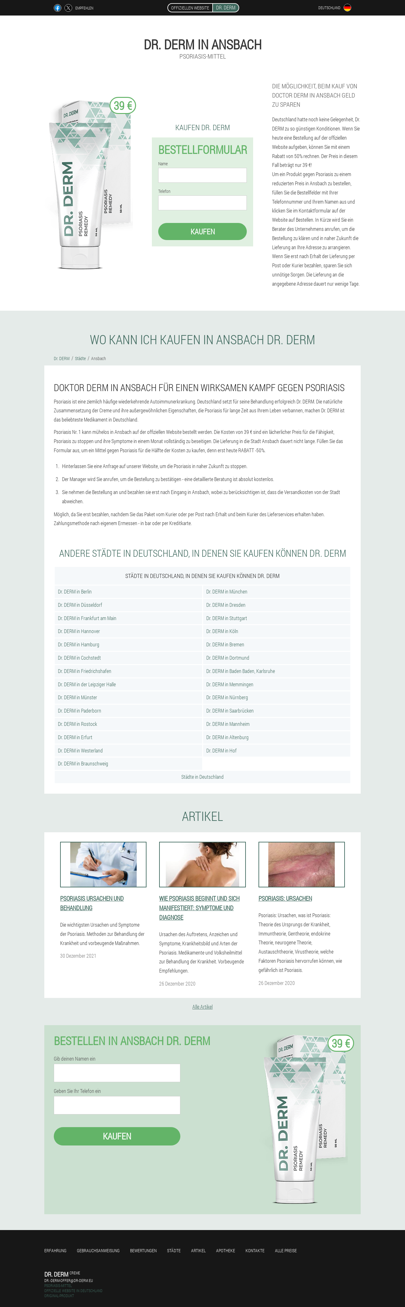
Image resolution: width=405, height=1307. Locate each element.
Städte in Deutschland (202, 776)
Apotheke (225, 1250)
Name (163, 164)
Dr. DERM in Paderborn (79, 710)
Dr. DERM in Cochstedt (79, 657)
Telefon (164, 191)
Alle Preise (286, 1250)
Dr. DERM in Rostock (77, 723)
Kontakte (255, 1250)
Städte (174, 1250)
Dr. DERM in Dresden (226, 604)
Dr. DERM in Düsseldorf (80, 604)
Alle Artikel (202, 1006)
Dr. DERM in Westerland (80, 750)
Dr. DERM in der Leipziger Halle (87, 684)
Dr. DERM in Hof (221, 750)
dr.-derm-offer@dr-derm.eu (68, 1280)
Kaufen (202, 231)
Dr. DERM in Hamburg (78, 644)
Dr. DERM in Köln (222, 631)
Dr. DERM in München (226, 591)
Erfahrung (55, 1250)
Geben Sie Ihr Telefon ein (77, 1091)
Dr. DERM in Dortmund (227, 657)
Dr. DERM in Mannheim (228, 723)
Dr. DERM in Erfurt (75, 737)
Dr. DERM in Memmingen (229, 684)
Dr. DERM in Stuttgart (226, 618)
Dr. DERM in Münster (77, 697)
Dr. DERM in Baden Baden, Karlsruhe (240, 671)
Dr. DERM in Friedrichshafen (84, 671)
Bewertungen (143, 1250)
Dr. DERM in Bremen (225, 644)
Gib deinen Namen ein (75, 1058)
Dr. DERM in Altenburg (227, 737)
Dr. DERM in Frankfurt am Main (87, 618)
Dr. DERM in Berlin (75, 591)
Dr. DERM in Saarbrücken (230, 710)
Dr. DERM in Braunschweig (83, 763)
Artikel (198, 1250)
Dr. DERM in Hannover (79, 631)
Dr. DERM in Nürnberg (227, 697)
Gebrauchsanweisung (98, 1250)
